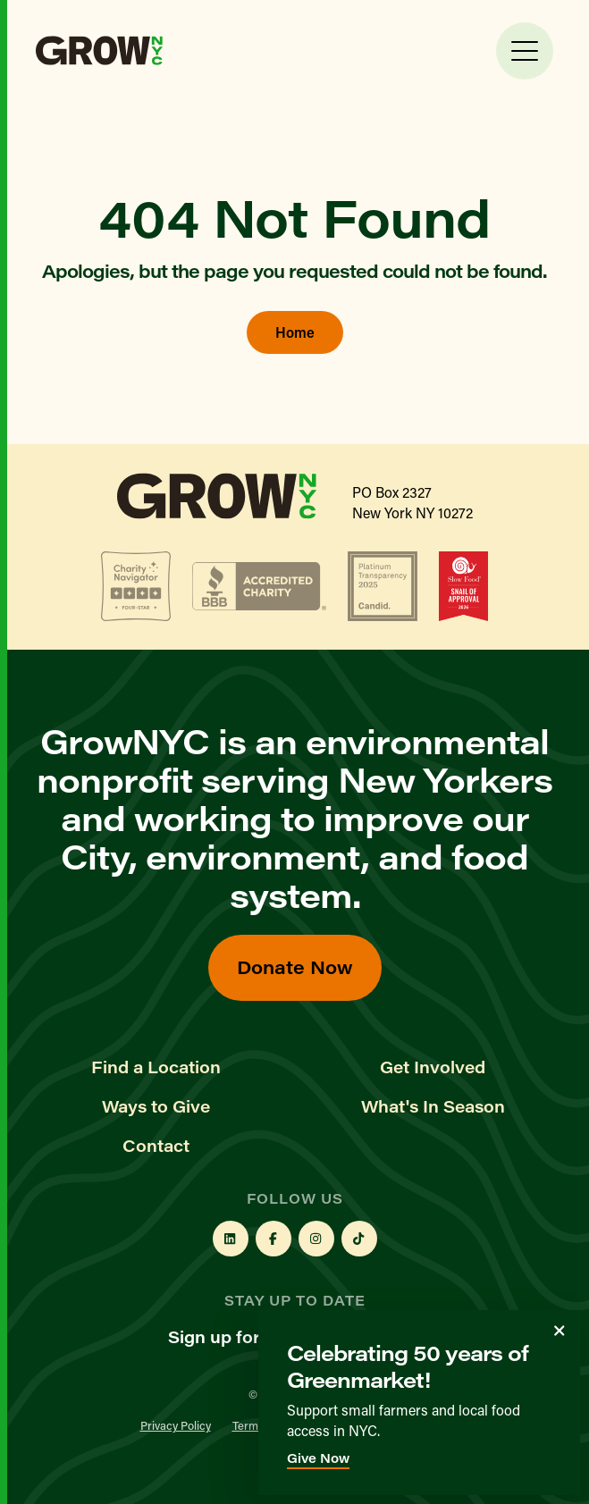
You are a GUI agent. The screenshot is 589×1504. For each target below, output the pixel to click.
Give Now (318, 1458)
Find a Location (156, 1067)
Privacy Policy (175, 1425)
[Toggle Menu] (524, 51)
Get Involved (432, 1067)
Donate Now (295, 966)
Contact (155, 1146)
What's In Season (433, 1106)
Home (295, 332)
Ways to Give (156, 1106)
